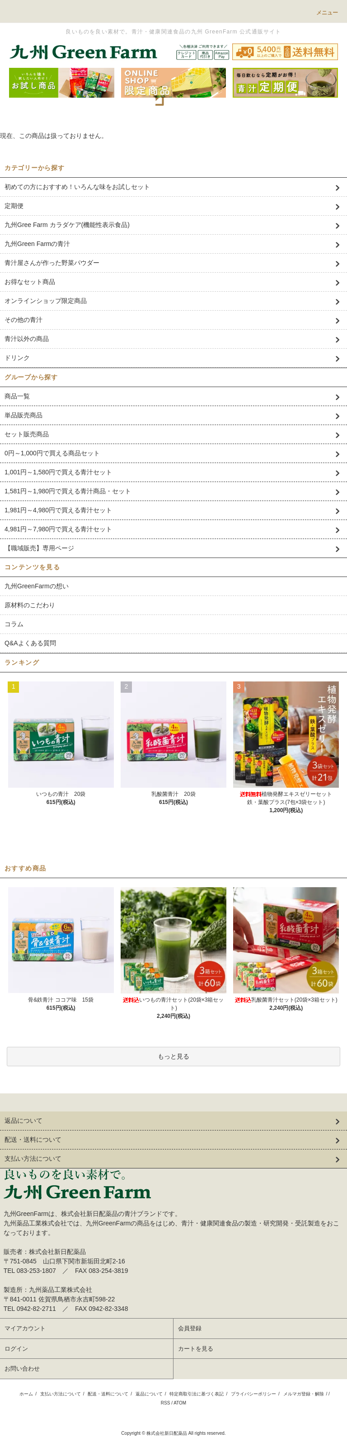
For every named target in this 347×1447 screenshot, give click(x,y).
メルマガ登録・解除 (303, 1393)
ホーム (26, 1393)
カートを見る (195, 1348)
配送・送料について (108, 1393)
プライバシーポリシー (253, 1393)
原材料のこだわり (30, 605)
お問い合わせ (22, 1368)
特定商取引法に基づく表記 (196, 1393)
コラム (14, 624)
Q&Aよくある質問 (30, 643)
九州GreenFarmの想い (37, 586)
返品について (149, 1393)
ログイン (16, 1348)
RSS (165, 1402)
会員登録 (190, 1328)
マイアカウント (25, 1328)
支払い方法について (60, 1393)
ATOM (180, 1402)
